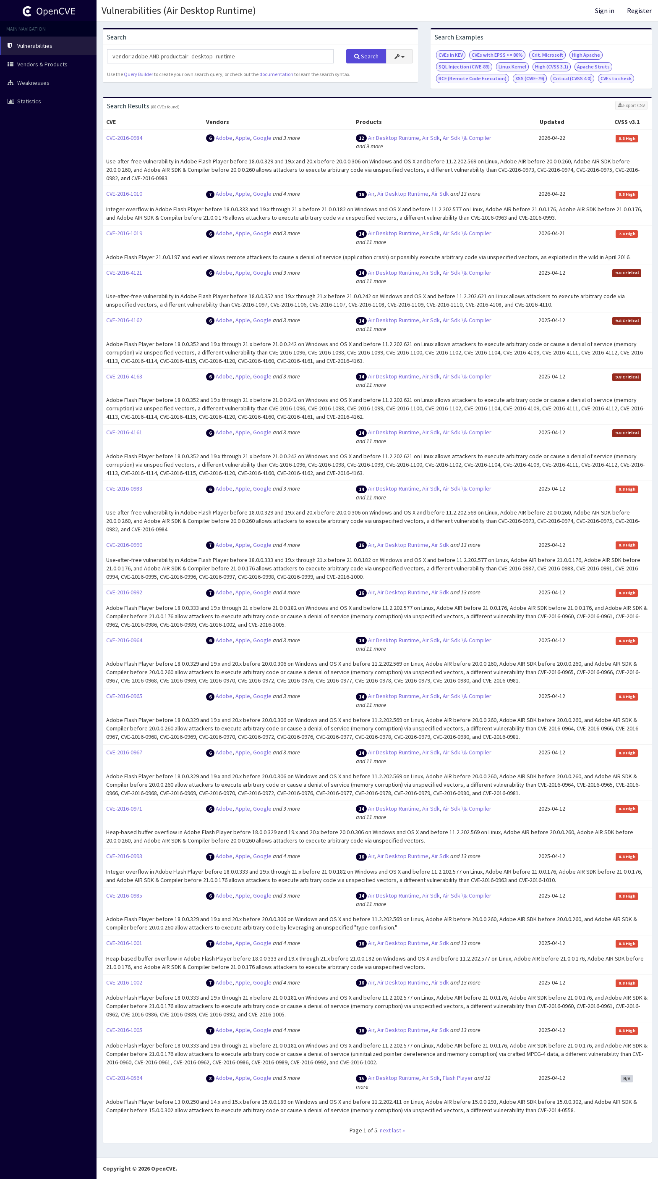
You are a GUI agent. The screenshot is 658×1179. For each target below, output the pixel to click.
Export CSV (631, 105)
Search (366, 56)
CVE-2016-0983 (124, 488)
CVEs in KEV (451, 55)
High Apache (586, 55)
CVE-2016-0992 (124, 592)
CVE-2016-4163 (124, 376)
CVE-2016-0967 (124, 752)
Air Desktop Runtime (393, 138)
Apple (242, 138)
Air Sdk (431, 138)
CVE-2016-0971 (124, 808)
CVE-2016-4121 (124, 272)
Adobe (224, 138)
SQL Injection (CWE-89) (464, 66)
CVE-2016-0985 (124, 895)
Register (639, 10)
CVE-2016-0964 (124, 640)
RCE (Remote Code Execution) (473, 78)
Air (371, 193)
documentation (276, 74)
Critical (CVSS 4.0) (572, 78)
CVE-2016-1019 (124, 233)
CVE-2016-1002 (124, 982)
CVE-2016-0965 (124, 696)
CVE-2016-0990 (124, 545)
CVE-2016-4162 (124, 320)
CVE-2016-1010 (124, 193)
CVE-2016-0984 (124, 138)
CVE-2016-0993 (124, 856)
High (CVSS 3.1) (551, 66)
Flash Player (458, 1078)
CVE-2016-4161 (124, 432)
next (385, 1130)
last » (398, 1130)
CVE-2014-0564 (124, 1078)
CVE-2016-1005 (124, 1030)
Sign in (604, 10)
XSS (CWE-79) (529, 78)
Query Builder (138, 74)
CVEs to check (616, 78)
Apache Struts (593, 66)
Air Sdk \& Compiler (467, 138)
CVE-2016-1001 (124, 943)
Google (262, 138)
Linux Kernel (512, 66)
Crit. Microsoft (547, 55)
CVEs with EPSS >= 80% (497, 55)
